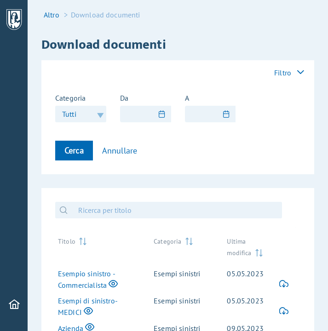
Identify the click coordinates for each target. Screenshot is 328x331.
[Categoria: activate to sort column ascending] (182, 247)
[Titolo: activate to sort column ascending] (98, 247)
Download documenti (105, 14)
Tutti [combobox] (69, 114)
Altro (51, 14)
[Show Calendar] (162, 114)
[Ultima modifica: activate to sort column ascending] (245, 247)
